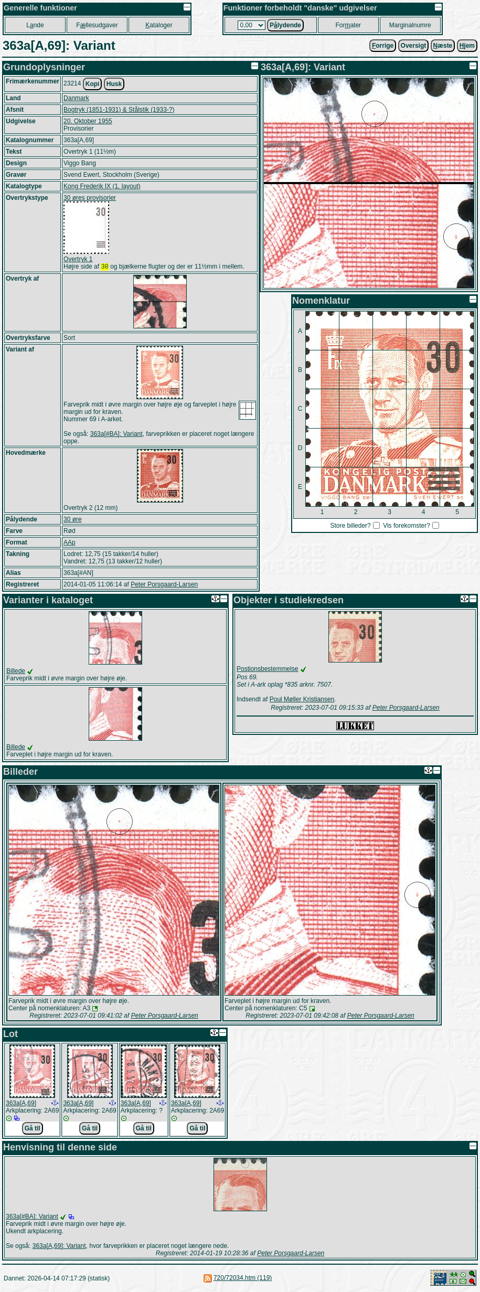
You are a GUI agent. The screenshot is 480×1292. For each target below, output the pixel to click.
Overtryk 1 (77, 259)
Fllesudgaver (97, 25)
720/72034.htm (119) (243, 1279)
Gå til (32, 1129)
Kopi (93, 84)
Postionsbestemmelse (267, 670)
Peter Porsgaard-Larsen (164, 585)
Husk (114, 84)
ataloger (158, 25)
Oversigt (413, 45)
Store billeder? (350, 525)
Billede (15, 672)
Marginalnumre (410, 25)
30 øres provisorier (89, 197)
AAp (69, 543)
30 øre (72, 520)
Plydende (285, 25)
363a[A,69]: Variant (59, 1247)
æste (443, 45)
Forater (348, 25)
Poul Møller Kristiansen (302, 700)
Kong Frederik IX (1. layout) (102, 186)
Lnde (35, 25)
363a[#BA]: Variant (116, 435)
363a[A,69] (21, 1104)
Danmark (76, 98)
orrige (382, 45)
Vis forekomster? (406, 525)
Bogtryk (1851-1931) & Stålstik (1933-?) (118, 109)
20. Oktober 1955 (87, 121)
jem (467, 45)
